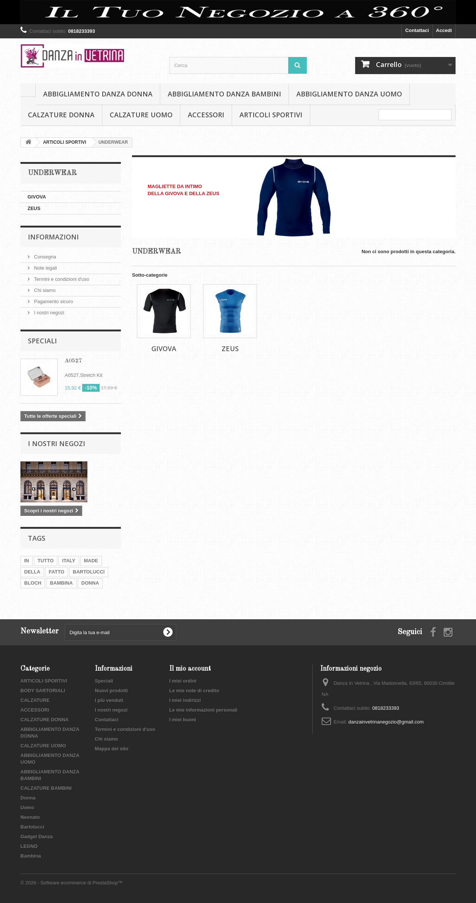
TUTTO (46, 560)
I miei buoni (182, 719)
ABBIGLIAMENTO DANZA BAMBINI (224, 93)
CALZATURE (34, 700)
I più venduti (109, 700)
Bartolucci (32, 827)
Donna (27, 798)
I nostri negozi (48, 312)
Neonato (30, 817)
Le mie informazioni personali (203, 710)
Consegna (44, 257)
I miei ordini (182, 681)
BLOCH (32, 583)
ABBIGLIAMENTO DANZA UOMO (349, 93)
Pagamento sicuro (53, 301)
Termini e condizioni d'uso (61, 279)
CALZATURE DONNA (61, 114)
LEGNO (29, 846)
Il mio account (190, 668)
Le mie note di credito (194, 690)
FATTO (56, 572)
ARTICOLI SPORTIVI (270, 114)
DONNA (90, 583)
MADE (91, 560)
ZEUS (34, 208)
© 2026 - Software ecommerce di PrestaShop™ (71, 882)
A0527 (73, 361)
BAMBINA (61, 583)
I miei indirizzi (185, 700)
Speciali (42, 340)
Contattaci (417, 30)
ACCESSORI (206, 114)
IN (26, 560)
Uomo (27, 807)
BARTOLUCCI (89, 572)
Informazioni (53, 236)
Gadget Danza (36, 836)
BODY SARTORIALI (42, 690)
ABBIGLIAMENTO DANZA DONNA (97, 93)
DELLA (32, 572)
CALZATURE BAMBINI (46, 788)
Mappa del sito (111, 748)
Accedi (444, 30)
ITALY (68, 560)
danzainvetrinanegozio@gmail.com (386, 722)
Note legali (45, 268)
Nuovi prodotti (111, 690)
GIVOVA (37, 197)
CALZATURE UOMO (141, 114)
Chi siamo (44, 290)
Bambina (30, 856)
